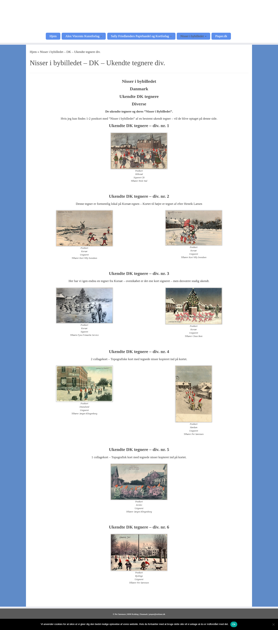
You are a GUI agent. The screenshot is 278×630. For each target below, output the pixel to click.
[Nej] (273, 624)
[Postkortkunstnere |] (139, 16)
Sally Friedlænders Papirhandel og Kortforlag (141, 36)
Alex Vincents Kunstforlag (83, 36)
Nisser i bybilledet (193, 36)
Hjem (53, 36)
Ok (233, 624)
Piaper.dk (221, 36)
